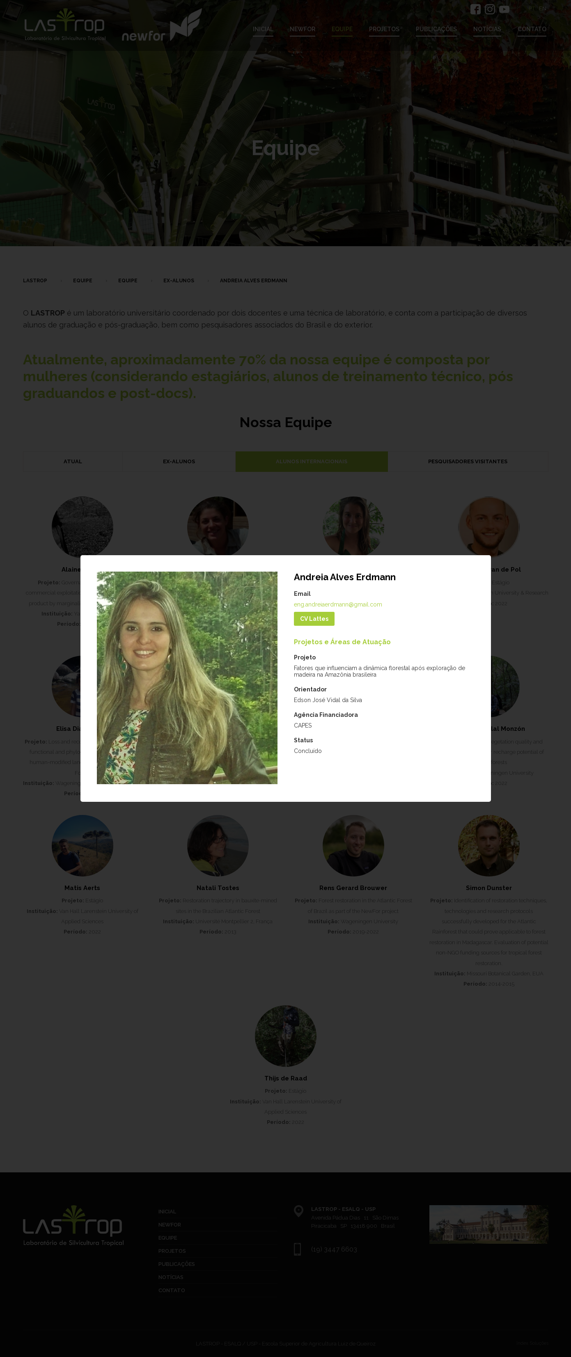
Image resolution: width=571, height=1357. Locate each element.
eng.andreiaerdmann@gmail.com (338, 604)
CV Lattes (314, 619)
